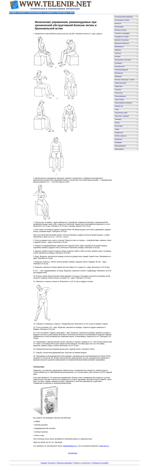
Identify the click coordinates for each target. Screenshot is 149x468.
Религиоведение (120, 96)
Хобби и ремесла (120, 136)
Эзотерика (118, 142)
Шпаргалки (118, 139)
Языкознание (119, 149)
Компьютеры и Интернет (123, 60)
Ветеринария (119, 27)
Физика (117, 123)
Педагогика (118, 86)
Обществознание (120, 83)
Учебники (118, 119)
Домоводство (119, 46)
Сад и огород (119, 99)
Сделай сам (119, 106)
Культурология (120, 66)
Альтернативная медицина (124, 17)
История (117, 56)
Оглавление (72, 453)
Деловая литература (122, 40)
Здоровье (118, 50)
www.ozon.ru (104, 446)
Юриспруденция (120, 146)
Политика (118, 89)
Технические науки (121, 113)
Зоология (118, 53)
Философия (119, 126)
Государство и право (122, 37)
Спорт (117, 109)
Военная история (120, 30)
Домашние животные (122, 43)
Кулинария (118, 63)
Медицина (118, 76)
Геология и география (122, 33)
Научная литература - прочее (125, 80)
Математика (119, 73)
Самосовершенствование (123, 103)
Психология (119, 93)
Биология (118, 23)
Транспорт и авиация (122, 116)
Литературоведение (121, 70)
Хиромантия (119, 132)
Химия (117, 129)
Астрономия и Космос (122, 20)
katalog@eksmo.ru (70, 446)
